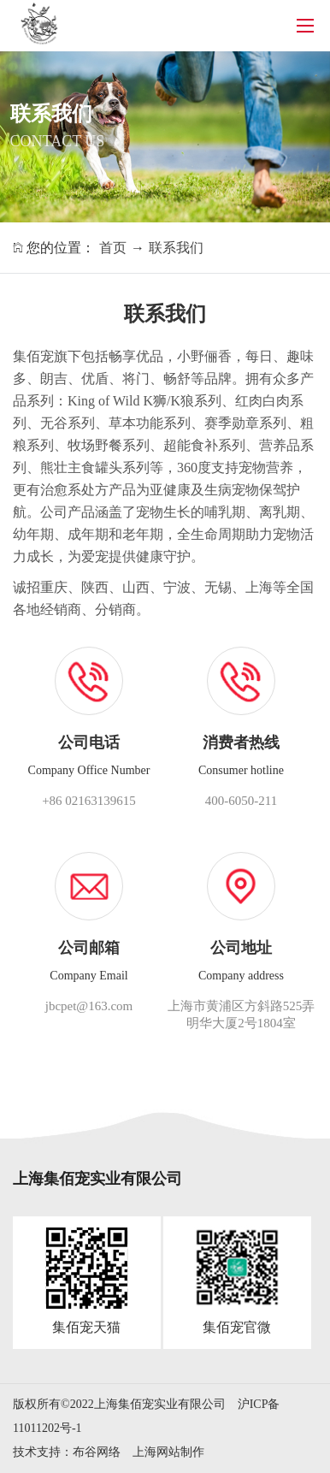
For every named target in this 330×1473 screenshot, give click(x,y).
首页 (113, 247)
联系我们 (176, 247)
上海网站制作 (168, 1452)
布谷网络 (97, 1452)
